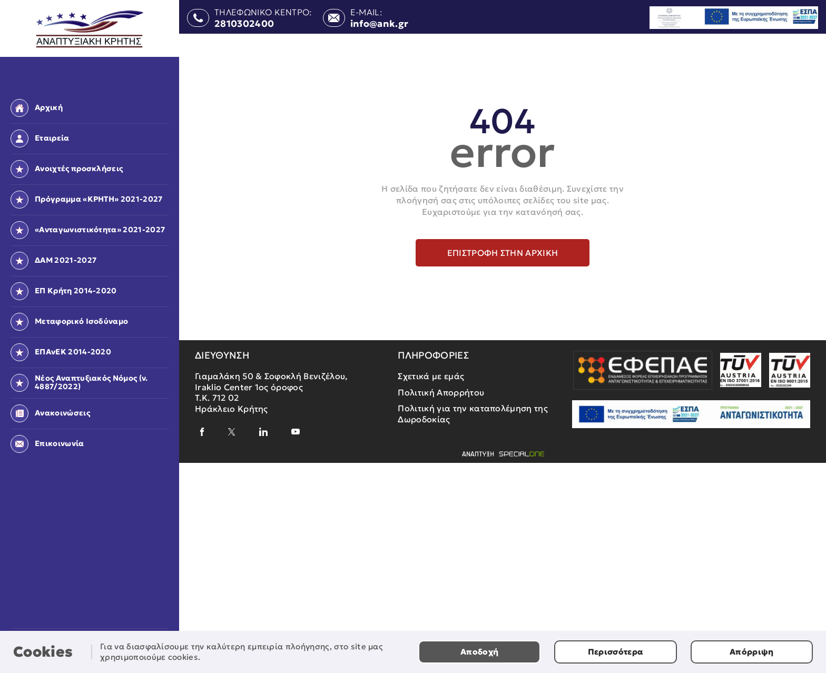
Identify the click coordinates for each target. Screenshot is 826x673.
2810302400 (244, 24)
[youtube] (295, 431)
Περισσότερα (616, 652)
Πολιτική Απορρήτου (441, 392)
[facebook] (202, 432)
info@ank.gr (379, 24)
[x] (232, 431)
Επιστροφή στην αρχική (502, 253)
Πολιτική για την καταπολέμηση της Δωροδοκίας (473, 413)
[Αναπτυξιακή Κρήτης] (90, 29)
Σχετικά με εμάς (431, 376)
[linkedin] (263, 432)
